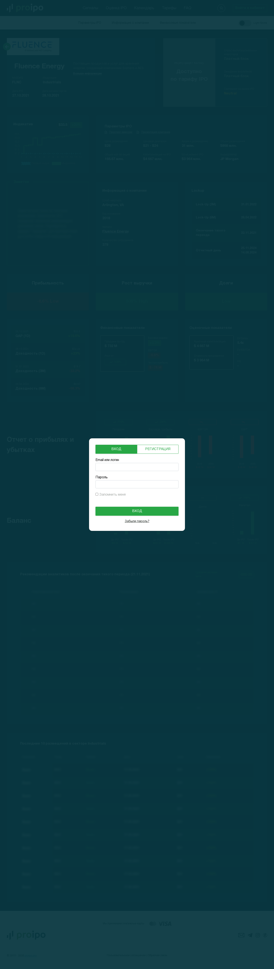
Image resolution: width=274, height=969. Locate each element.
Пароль (101, 477)
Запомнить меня (112, 494)
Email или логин (107, 460)
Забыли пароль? (137, 521)
